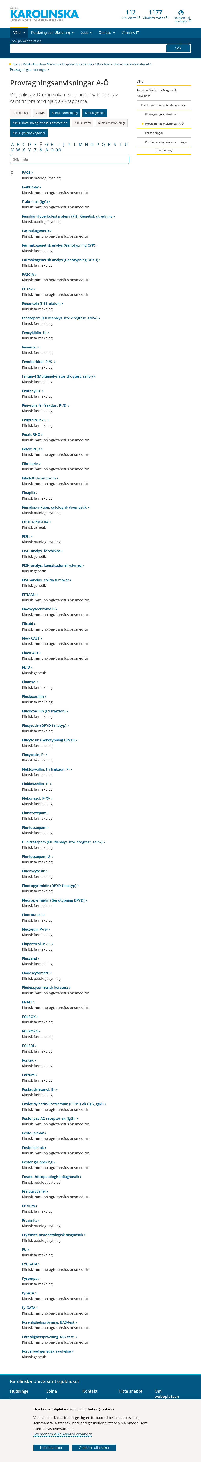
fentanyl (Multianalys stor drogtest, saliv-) (57, 376)
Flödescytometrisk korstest (45, 987)
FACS (26, 172)
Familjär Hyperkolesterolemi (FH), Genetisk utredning (67, 216)
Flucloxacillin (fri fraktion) (44, 711)
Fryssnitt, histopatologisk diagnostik (52, 1234)
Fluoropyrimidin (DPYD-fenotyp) (49, 885)
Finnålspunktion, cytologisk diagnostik (54, 507)
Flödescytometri (35, 973)
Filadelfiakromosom (39, 478)
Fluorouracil (32, 914)
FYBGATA (29, 1264)
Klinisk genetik (94, 113)
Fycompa (29, 1278)
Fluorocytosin (33, 871)
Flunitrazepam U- (36, 856)
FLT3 (26, 667)
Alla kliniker (20, 113)
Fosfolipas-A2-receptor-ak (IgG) (49, 1118)
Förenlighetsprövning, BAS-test (48, 1322)
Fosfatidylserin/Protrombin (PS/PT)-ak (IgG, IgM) (63, 1104)
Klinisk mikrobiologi (111, 123)
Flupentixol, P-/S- (36, 943)
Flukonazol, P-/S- (36, 798)
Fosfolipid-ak (33, 1133)
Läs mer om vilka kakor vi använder (62, 1434)
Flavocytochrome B (38, 609)
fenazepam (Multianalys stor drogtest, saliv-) (60, 318)
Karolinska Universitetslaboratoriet (123, 64)
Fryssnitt (29, 1220)
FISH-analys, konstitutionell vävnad (51, 565)
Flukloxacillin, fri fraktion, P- (46, 769)
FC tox (27, 289)
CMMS (40, 113)
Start (16, 64)
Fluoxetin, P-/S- (35, 929)
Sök (178, 47)
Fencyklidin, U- (34, 332)
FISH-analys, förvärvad (41, 550)
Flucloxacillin (33, 696)
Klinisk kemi (83, 123)
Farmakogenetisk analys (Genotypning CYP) (58, 245)
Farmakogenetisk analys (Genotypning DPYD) (60, 259)
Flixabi (27, 623)
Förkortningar (154, 133)
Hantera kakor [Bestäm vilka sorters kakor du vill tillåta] (51, 1448)
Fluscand (29, 958)
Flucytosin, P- (33, 754)
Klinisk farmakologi (65, 113)
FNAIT (27, 1002)
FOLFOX (29, 1016)
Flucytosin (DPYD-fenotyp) (44, 725)
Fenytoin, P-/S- (34, 420)
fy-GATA (28, 1307)
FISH (26, 536)
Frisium (28, 1205)
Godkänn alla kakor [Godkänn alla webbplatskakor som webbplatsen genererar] (94, 1448)
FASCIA (28, 274)
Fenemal (29, 347)
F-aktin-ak (30, 187)
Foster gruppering (37, 1162)
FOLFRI (28, 1045)
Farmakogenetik (35, 230)
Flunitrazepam (34, 812)
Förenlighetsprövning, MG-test (48, 1336)
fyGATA (28, 1293)
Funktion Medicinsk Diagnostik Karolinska (63, 64)
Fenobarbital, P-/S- (37, 361)
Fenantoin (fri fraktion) (41, 303)
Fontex (28, 1060)
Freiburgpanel (34, 1191)
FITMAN (29, 594)
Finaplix (28, 492)
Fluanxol (29, 681)
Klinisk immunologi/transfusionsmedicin (40, 123)
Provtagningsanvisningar (28, 69)
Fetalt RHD (31, 434)
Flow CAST (30, 638)
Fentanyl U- (31, 390)
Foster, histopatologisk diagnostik (50, 1176)
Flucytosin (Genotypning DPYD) (48, 740)
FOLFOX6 (29, 1031)
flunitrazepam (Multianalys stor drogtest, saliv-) (62, 842)
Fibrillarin (30, 463)
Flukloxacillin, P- (35, 783)
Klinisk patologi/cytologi (29, 133)
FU (24, 1249)
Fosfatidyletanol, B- (38, 1089)
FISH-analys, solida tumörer (45, 580)
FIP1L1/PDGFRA (35, 521)
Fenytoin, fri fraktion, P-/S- (44, 405)
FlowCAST (30, 652)
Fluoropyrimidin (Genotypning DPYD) (53, 900)
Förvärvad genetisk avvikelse (46, 1351)
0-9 (58, 150)
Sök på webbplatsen (28, 48)
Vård (26, 64)
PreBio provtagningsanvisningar (166, 142)
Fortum (28, 1074)
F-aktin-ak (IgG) (35, 201)
